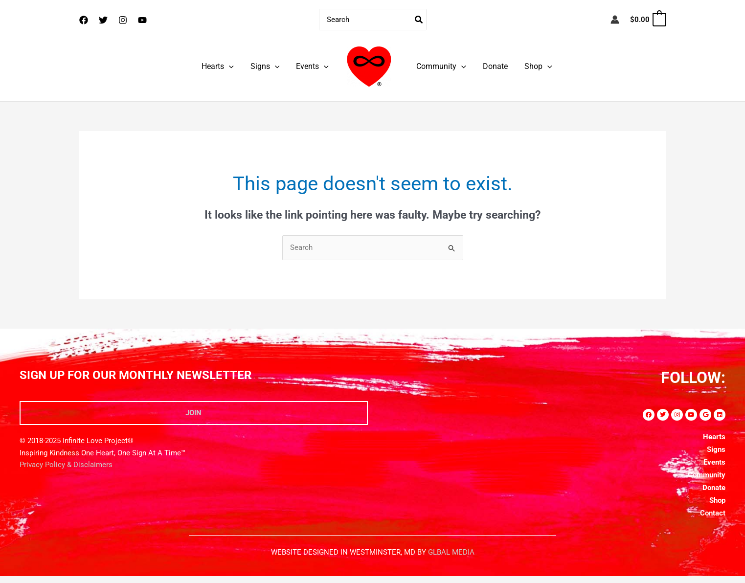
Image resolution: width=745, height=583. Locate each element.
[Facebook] (83, 20)
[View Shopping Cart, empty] (647, 20)
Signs (266, 66)
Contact (712, 513)
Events (312, 66)
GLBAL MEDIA (451, 552)
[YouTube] (142, 20)
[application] (231, 66)
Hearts (220, 66)
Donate (493, 66)
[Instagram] (122, 20)
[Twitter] (103, 20)
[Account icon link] (614, 19)
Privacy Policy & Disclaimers (66, 465)
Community (441, 66)
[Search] (419, 19)
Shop (536, 66)
